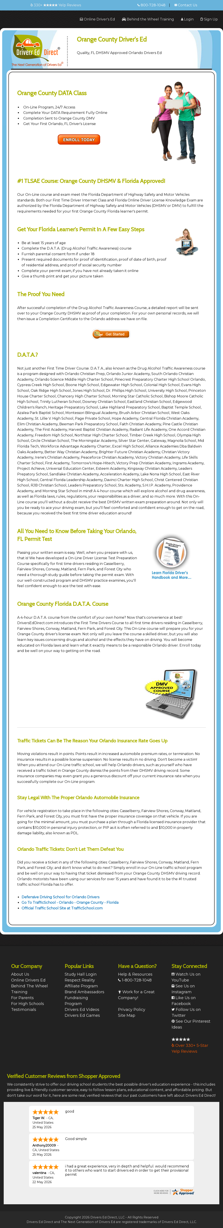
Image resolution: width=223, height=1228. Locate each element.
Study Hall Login (81, 974)
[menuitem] (97, 19)
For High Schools (27, 1003)
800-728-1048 (151, 5)
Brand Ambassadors (84, 992)
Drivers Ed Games (82, 1015)
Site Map (126, 1015)
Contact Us (185, 5)
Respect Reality (80, 980)
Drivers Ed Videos (82, 1009)
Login (187, 19)
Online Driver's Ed (97, 19)
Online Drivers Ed (28, 980)
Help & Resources (135, 974)
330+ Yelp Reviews (55, 5)
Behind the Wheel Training (148, 19)
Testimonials (23, 1009)
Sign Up (209, 19)
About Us (20, 974)
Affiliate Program (81, 986)
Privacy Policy (131, 1009)
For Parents (22, 997)
